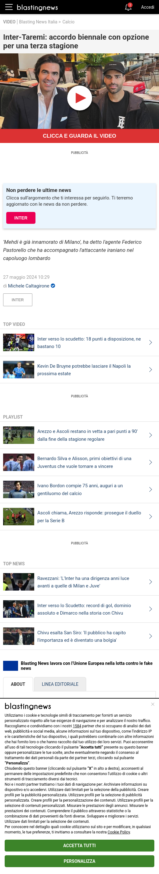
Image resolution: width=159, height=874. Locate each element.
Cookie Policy (119, 832)
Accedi (147, 7)
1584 (77, 726)
